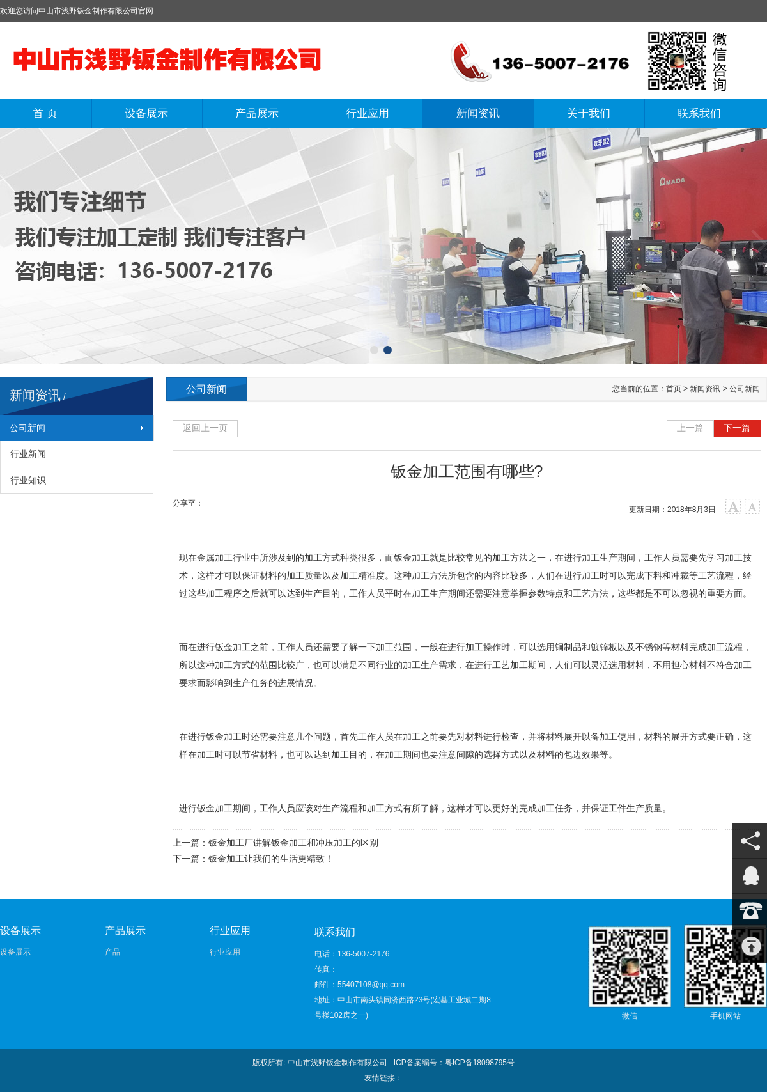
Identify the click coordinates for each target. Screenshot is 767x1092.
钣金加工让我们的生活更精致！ (271, 859)
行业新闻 (28, 454)
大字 (733, 507)
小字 (753, 507)
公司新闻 (27, 428)
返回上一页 (205, 428)
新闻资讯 (478, 113)
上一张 (9, 244)
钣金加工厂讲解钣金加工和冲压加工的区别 (293, 843)
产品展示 (257, 113)
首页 (673, 388)
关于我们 (588, 113)
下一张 (757, 244)
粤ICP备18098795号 (480, 1062)
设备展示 (146, 113)
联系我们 (699, 113)
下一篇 (737, 428)
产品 (112, 952)
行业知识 (28, 480)
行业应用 (367, 113)
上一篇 (690, 428)
